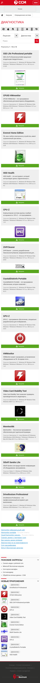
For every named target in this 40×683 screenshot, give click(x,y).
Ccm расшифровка (8, 545)
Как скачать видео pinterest (11, 540)
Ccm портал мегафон (10, 569)
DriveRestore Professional (15, 494)
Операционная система (23, 15)
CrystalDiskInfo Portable (14, 278)
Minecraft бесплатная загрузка (13, 566)
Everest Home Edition (13, 133)
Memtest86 (8, 426)
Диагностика (15, 585)
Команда (12, 665)
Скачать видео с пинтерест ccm (13, 538)
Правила (13, 671)
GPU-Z (6, 316)
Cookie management (23, 671)
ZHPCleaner (9, 247)
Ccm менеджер (8, 572)
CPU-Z (6, 209)
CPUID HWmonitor (12, 95)
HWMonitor (8, 353)
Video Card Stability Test (15, 391)
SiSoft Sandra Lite (11, 462)
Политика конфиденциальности (16, 668)
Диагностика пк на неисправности (14, 543)
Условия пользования (23, 665)
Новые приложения (12, 581)
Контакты (31, 668)
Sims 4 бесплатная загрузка (12, 548)
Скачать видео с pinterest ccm (13, 563)
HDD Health (8, 173)
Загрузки (9, 15)
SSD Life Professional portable (17, 53)
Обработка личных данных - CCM (14, 575)
